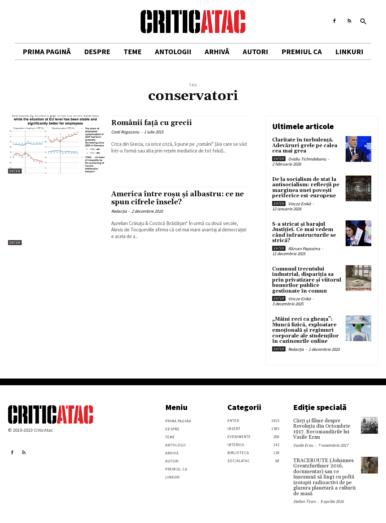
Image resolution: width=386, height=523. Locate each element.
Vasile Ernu (303, 445)
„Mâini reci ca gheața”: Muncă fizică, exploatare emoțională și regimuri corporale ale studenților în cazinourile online (305, 330)
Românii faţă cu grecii (151, 123)
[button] (363, 22)
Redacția (119, 211)
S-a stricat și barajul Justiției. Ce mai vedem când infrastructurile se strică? (304, 232)
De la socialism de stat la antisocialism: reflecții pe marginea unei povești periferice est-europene (305, 187)
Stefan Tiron (304, 501)
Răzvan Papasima (304, 248)
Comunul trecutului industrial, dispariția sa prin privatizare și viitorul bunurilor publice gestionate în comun (306, 280)
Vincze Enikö (299, 204)
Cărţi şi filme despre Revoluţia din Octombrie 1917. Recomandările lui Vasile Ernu (321, 429)
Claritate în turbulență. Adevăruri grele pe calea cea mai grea (304, 145)
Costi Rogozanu (125, 132)
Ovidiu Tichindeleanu (307, 159)
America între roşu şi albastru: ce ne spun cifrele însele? (177, 198)
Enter (14, 171)
